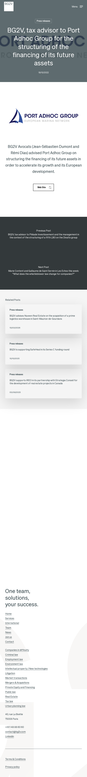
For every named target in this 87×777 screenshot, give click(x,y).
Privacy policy (12, 766)
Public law (10, 692)
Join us (8, 637)
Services (9, 618)
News (8, 632)
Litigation (10, 673)
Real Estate (11, 696)
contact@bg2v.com (15, 731)
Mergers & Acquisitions (17, 682)
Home (8, 613)
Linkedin (9, 736)
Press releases (43, 21)
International (12, 623)
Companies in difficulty (17, 650)
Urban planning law (15, 706)
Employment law (14, 659)
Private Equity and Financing (20, 687)
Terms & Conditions (15, 759)
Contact (9, 641)
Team (8, 627)
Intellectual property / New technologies (26, 668)
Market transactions (16, 678)
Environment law (14, 664)
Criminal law (11, 654)
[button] (77, 6)
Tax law (9, 701)
